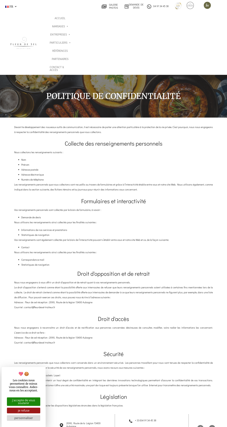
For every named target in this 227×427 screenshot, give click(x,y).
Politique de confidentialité (163, 420)
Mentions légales (130, 420)
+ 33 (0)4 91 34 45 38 (145, 392)
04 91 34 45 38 (161, 6)
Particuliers (132, 30)
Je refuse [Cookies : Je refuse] (23, 410)
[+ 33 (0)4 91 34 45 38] (130, 393)
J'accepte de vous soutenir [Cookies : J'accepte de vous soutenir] (23, 401)
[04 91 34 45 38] (149, 6)
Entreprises (107, 30)
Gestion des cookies (196, 420)
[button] (10, 6)
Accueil (64, 30)
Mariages (83, 30)
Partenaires (177, 30)
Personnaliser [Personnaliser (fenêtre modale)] (23, 418)
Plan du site (107, 420)
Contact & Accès (202, 30)
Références (156, 30)
